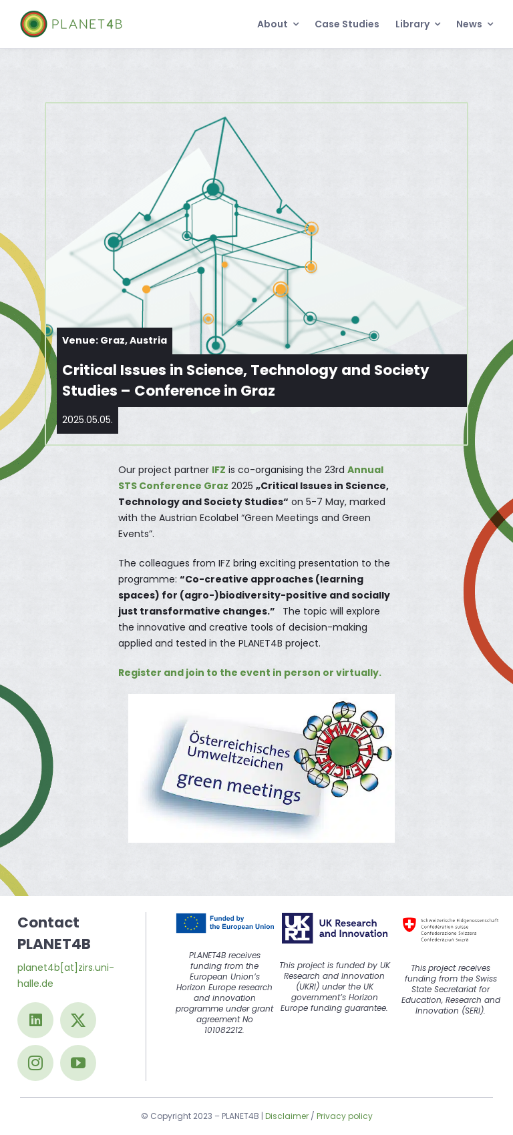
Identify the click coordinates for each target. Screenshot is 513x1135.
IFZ (219, 469)
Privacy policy (345, 1116)
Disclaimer (287, 1116)
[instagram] (35, 1063)
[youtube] (78, 1063)
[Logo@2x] (71, 15)
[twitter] (78, 1020)
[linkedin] (35, 1020)
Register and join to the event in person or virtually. (249, 672)
